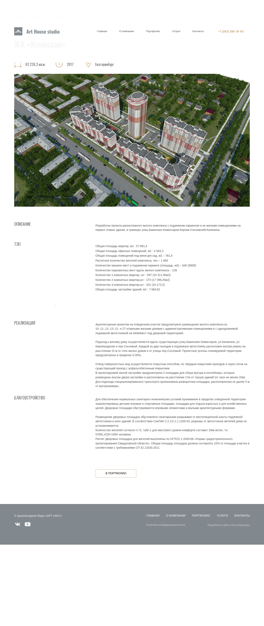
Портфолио (153, 31)
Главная (102, 31)
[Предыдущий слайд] (55, 346)
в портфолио (116, 554)
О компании (126, 31)
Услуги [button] (176, 31)
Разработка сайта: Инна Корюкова (229, 606)
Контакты (198, 31)
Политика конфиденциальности (165, 606)
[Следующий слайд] (209, 346)
